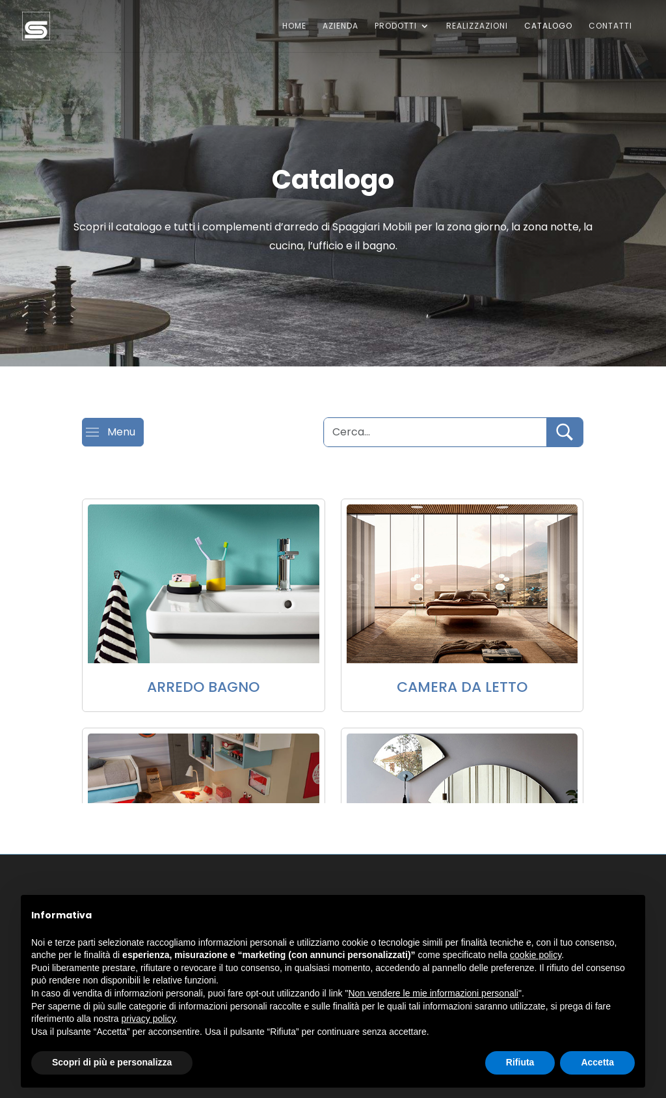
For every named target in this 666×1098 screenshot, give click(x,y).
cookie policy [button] (535, 955)
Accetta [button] (597, 1062)
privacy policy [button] (149, 1018)
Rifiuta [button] (520, 1062)
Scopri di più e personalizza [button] (112, 1062)
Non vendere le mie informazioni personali (433, 993)
